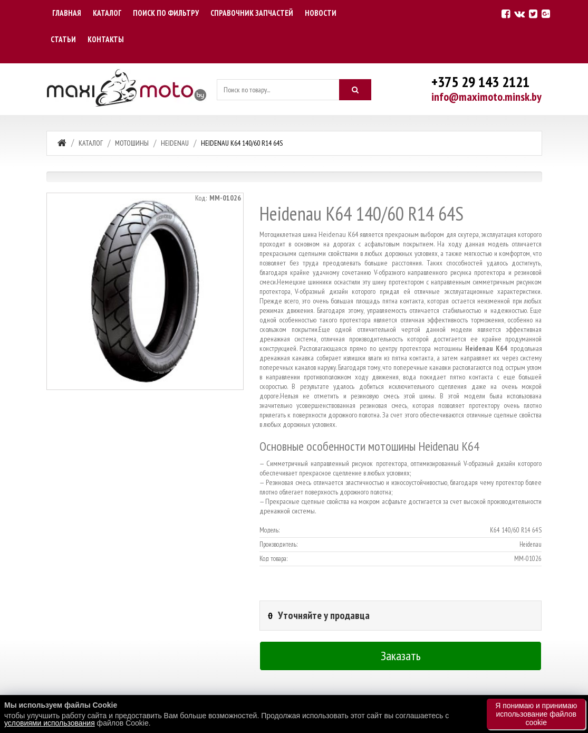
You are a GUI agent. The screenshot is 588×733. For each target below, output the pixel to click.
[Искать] (355, 89)
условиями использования (49, 723)
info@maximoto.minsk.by (486, 96)
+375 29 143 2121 (480, 81)
